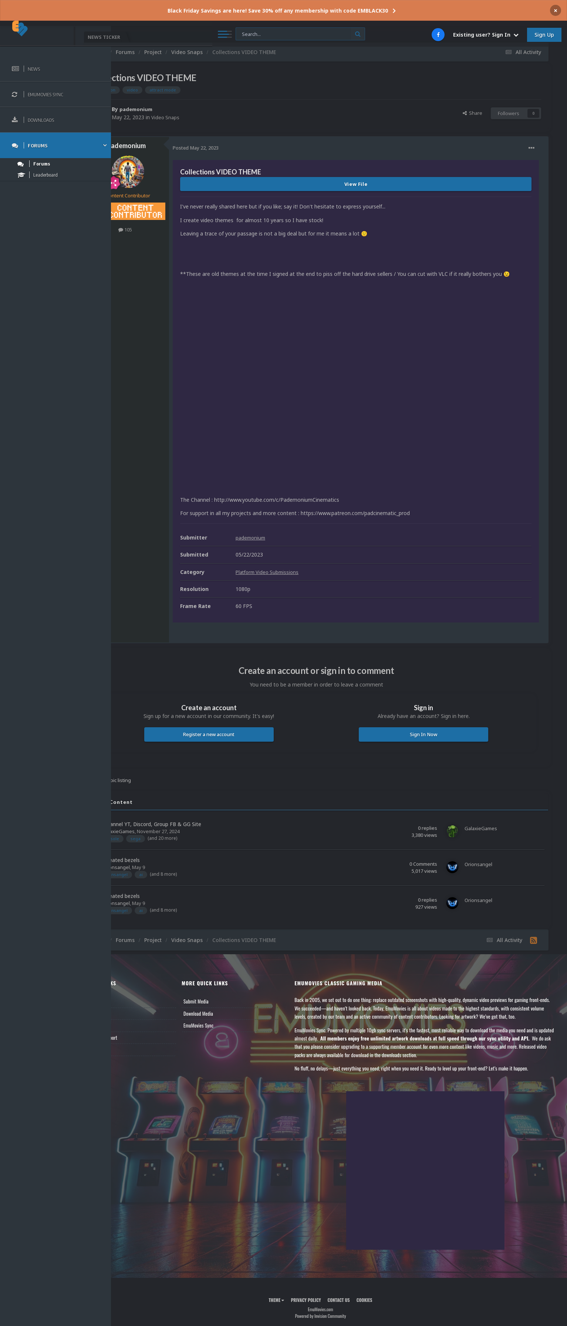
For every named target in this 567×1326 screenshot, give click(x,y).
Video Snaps (202, 117)
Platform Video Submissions (306, 559)
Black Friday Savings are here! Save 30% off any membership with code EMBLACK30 (278, 10)
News (129, 989)
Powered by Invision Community (339, 1311)
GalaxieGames (155, 818)
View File (374, 184)
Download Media (227, 1001)
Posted (233, 147)
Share (472, 113)
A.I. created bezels (154, 847)
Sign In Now (432, 722)
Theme (295, 1296)
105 (162, 229)
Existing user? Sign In (486, 34)
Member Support (139, 1025)
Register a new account (237, 722)
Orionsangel (153, 854)
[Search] (201, 34)
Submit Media (225, 989)
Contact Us (134, 1037)
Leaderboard (135, 1013)
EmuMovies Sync (228, 1013)
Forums (130, 1001)
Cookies (383, 1296)
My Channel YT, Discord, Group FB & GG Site (185, 811)
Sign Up (544, 34)
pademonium (174, 109)
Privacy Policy (324, 1296)
